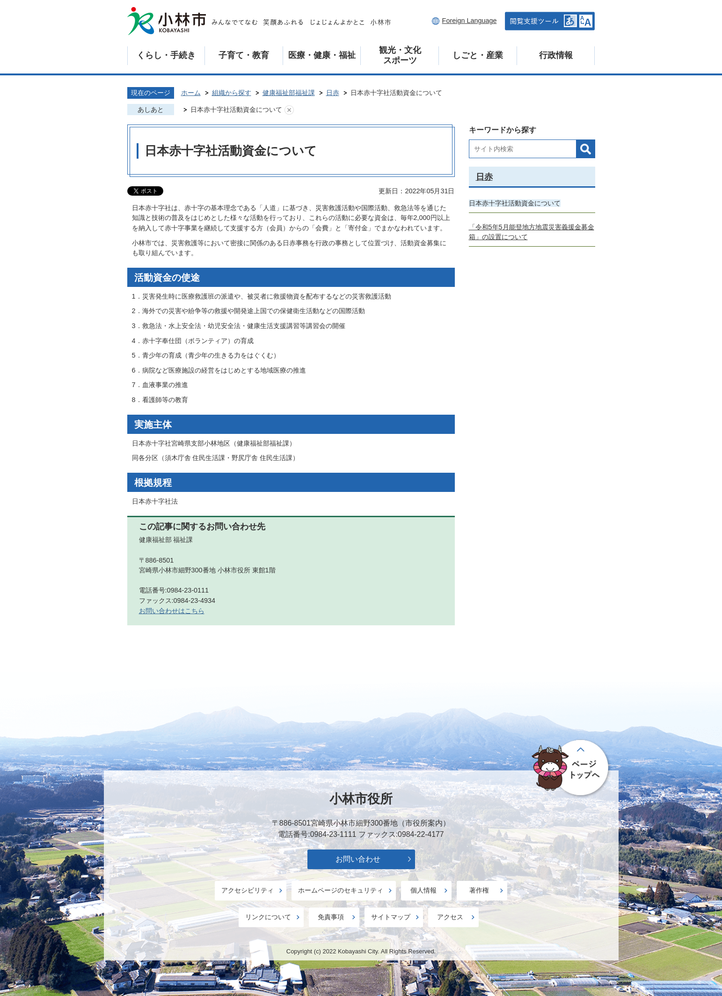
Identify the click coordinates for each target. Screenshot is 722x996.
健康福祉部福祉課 (289, 92)
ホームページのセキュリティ (340, 890)
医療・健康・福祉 (322, 55)
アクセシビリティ (247, 890)
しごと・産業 (477, 55)
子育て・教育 (244, 55)
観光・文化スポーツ (400, 55)
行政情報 (556, 55)
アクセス (450, 917)
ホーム (191, 92)
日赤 (332, 92)
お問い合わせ (357, 859)
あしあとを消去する (289, 110)
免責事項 (331, 917)
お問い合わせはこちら (171, 611)
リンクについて (268, 917)
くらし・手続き (166, 55)
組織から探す (231, 92)
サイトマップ (390, 917)
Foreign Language (469, 20)
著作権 (479, 890)
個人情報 (423, 890)
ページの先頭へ (572, 768)
